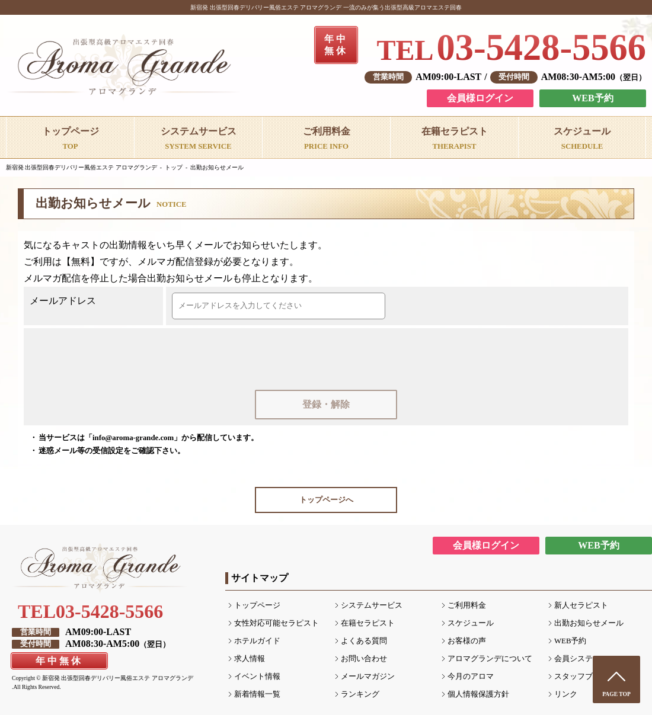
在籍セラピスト (368, 623)
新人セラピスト (581, 605)
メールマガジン (368, 676)
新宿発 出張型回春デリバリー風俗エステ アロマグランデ (81, 167)
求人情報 (249, 659)
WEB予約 (592, 98)
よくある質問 (364, 641)
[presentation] (327, 357)
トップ (174, 167)
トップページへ (326, 500)
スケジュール (471, 623)
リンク (565, 694)
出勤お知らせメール (217, 167)
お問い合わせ (364, 659)
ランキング (360, 694)
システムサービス (371, 605)
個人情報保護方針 (478, 694)
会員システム (577, 659)
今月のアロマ (471, 676)
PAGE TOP (616, 694)
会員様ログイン (480, 98)
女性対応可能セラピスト (276, 623)
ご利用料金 (467, 605)
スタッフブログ (581, 676)
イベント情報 (257, 676)
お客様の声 (467, 641)
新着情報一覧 (257, 694)
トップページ (257, 605)
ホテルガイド (257, 641)
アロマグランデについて (490, 659)
